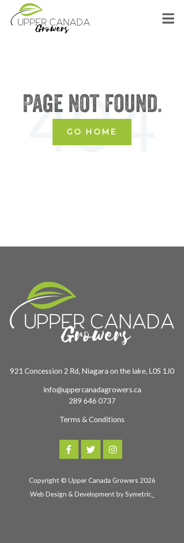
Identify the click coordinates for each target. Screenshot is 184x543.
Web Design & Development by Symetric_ (92, 494)
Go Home (92, 131)
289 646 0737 (92, 400)
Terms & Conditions (92, 419)
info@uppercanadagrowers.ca (92, 389)
